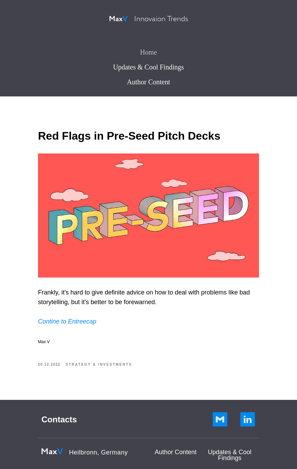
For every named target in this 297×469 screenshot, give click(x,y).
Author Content (148, 82)
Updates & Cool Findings (148, 67)
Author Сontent (176, 452)
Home (148, 52)
